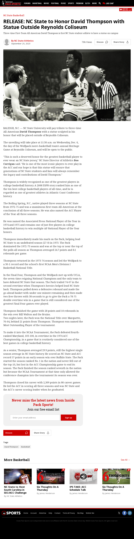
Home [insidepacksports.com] (25, 513)
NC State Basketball (13, 15)
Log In (107, 9)
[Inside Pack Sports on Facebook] (124, 513)
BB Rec (46, 3)
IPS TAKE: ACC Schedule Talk (78, 488)
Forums (27, 3)
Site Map (80, 513)
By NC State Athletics (22, 40)
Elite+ (87, 3)
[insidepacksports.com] (12, 3)
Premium (79, 3)
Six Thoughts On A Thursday (48, 488)
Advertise (42, 513)
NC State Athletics (14, 496)
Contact (57, 513)
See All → (125, 459)
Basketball (37, 3)
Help (50, 513)
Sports (71, 3)
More (94, 3)
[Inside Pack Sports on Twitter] (119, 513)
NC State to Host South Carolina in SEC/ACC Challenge (15, 490)
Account (34, 513)
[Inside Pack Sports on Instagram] (129, 513)
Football (55, 3)
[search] (100, 3)
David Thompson (11, 447)
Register (115, 9)
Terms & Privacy (69, 513)
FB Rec (63, 3)
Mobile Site (90, 513)
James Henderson (47, 493)
